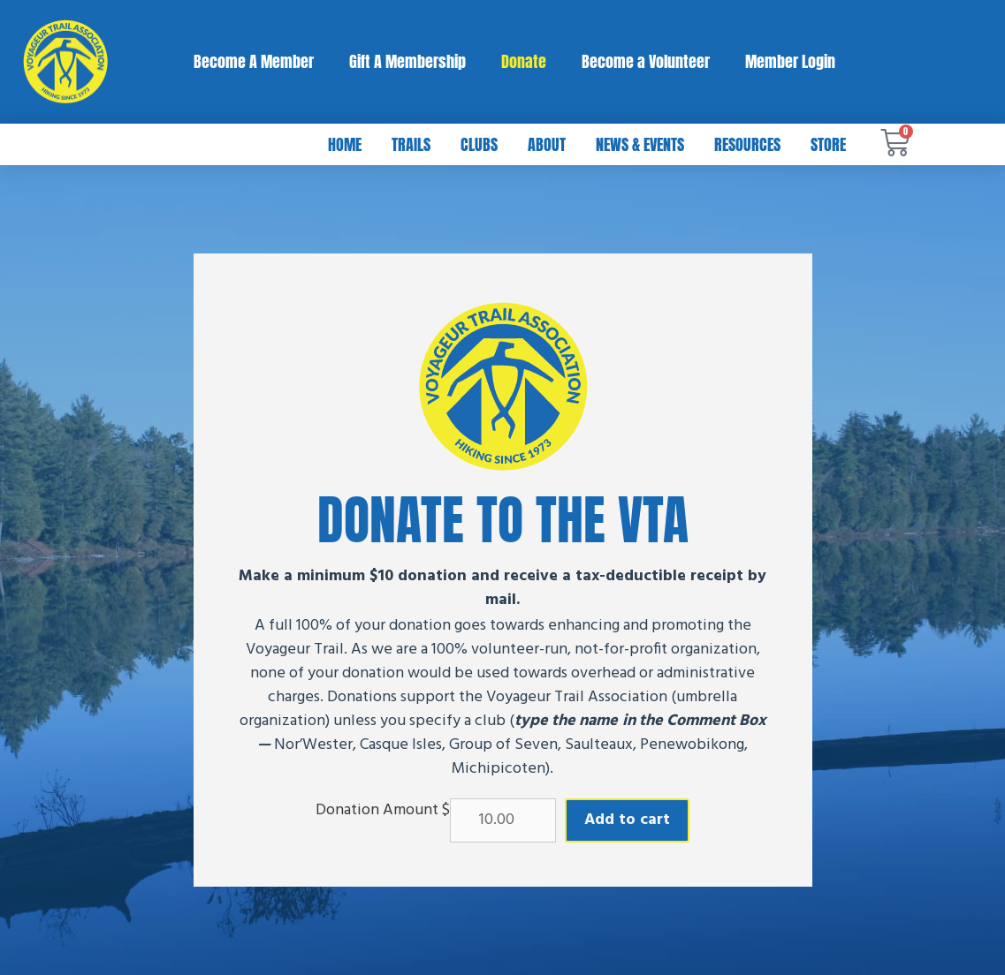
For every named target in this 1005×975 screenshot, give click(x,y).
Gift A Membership (407, 61)
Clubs (479, 144)
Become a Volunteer (646, 61)
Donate (523, 61)
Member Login (790, 61)
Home (345, 144)
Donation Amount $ (383, 810)
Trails (411, 144)
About (547, 144)
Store (828, 144)
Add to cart (627, 820)
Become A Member (254, 61)
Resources (747, 144)
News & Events (640, 144)
